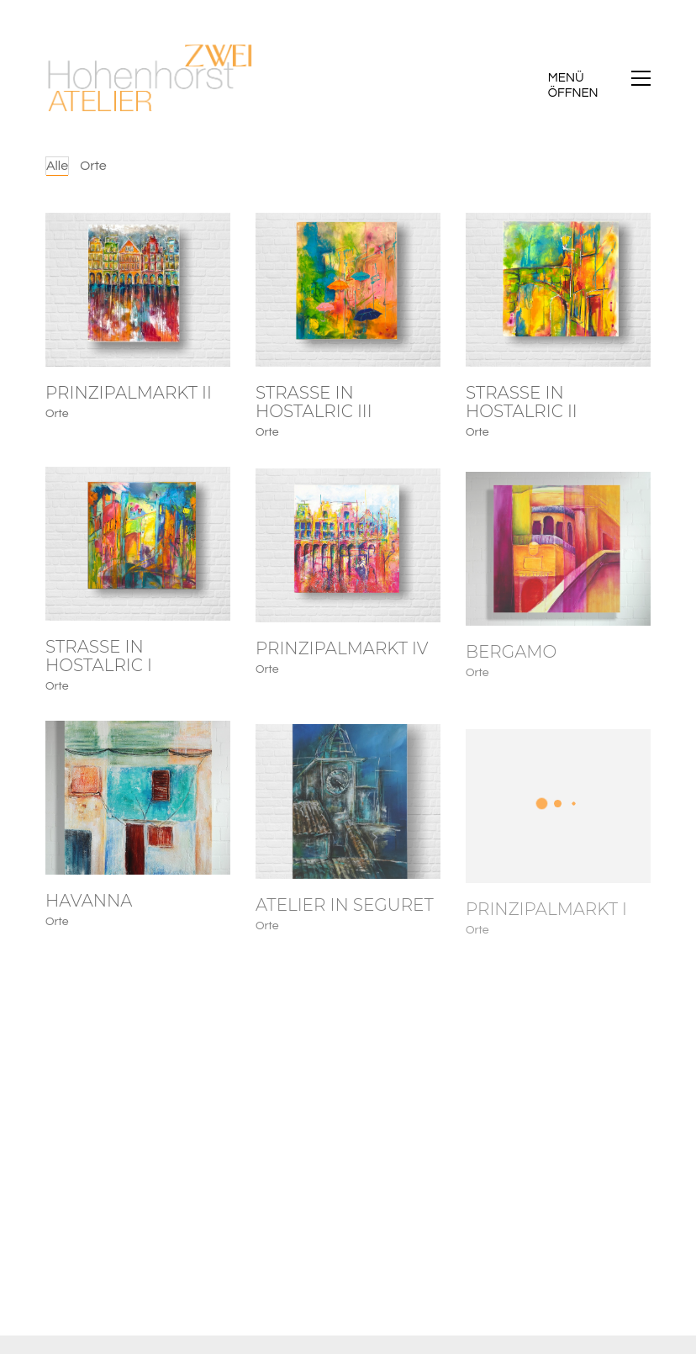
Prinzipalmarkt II (128, 393)
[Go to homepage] (150, 78)
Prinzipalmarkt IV (342, 661)
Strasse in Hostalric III (314, 403)
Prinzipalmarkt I (546, 931)
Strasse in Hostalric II (521, 406)
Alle (57, 165)
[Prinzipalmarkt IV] (348, 558)
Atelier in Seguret (345, 922)
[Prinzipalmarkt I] (558, 828)
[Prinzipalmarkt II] (137, 290)
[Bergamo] (558, 569)
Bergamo (511, 672)
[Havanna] (137, 809)
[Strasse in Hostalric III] (348, 291)
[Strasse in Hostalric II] (558, 293)
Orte (93, 165)
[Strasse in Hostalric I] (137, 550)
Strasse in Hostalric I (98, 662)
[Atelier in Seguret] (348, 819)
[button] (599, 78)
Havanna (88, 912)
